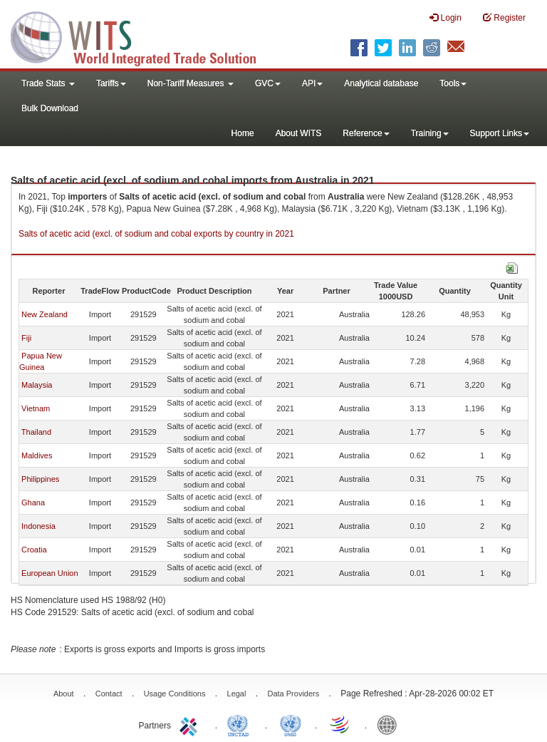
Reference (366, 133)
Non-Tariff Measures (190, 83)
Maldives (36, 455)
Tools (453, 83)
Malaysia (36, 385)
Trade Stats (48, 83)
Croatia (33, 549)
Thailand (36, 432)
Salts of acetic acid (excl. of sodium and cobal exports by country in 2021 (156, 234)
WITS (142, 35)
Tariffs (111, 83)
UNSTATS (290, 724)
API (312, 83)
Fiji (26, 338)
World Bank (390, 724)
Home (242, 133)
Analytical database (381, 83)
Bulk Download (49, 108)
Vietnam (35, 408)
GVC (268, 83)
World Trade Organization (340, 724)
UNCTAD (240, 724)
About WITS (299, 133)
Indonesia (38, 526)
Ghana (33, 502)
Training (430, 133)
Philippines (40, 479)
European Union (49, 573)
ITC (191, 724)
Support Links (499, 133)
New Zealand (44, 314)
